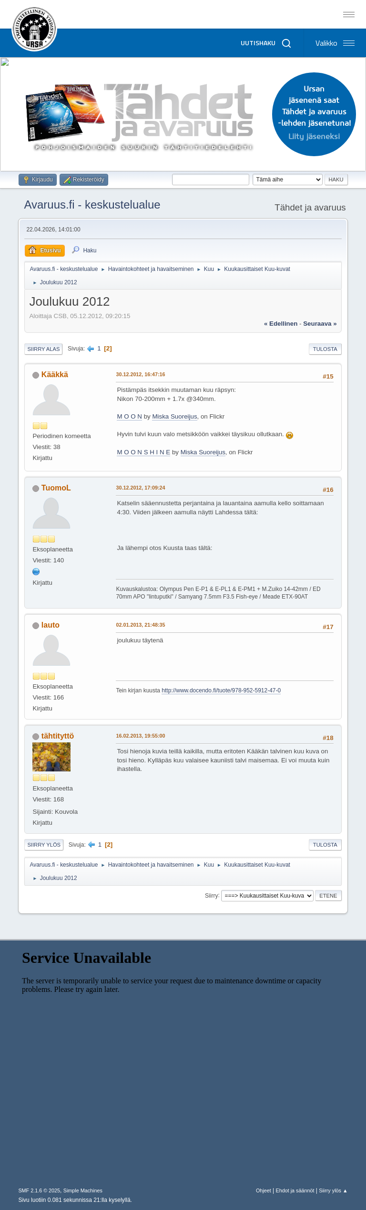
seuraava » (319, 323)
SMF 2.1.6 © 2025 (39, 1190)
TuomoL (56, 488)
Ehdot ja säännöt (294, 1190)
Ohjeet (263, 1190)
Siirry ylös (44, 845)
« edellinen (280, 323)
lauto (50, 625)
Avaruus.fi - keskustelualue (92, 204)
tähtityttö (57, 736)
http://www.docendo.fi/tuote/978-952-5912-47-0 (221, 690)
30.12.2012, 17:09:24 (140, 487)
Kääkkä (54, 374)
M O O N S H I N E (143, 452)
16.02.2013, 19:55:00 (140, 736)
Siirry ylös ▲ (333, 1190)
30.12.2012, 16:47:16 (140, 374)
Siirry (211, 895)
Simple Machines (82, 1190)
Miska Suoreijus (174, 416)
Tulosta (325, 349)
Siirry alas (43, 349)
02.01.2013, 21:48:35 (140, 625)
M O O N (129, 416)
